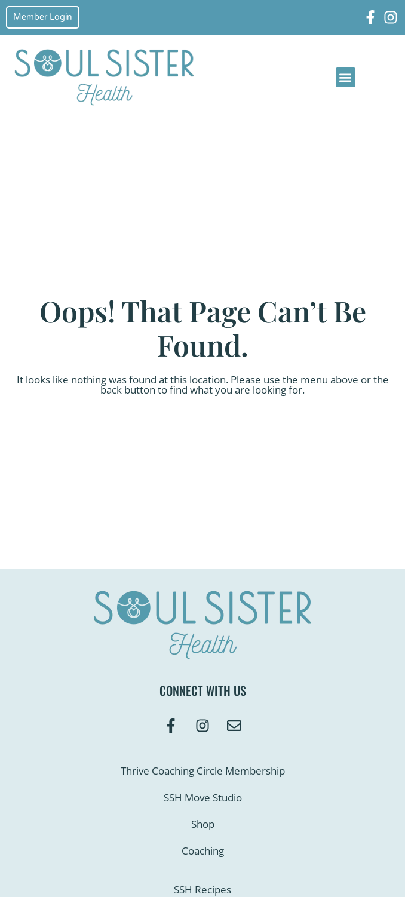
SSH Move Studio (203, 797)
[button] (345, 77)
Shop (202, 824)
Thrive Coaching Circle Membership (203, 771)
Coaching (203, 851)
